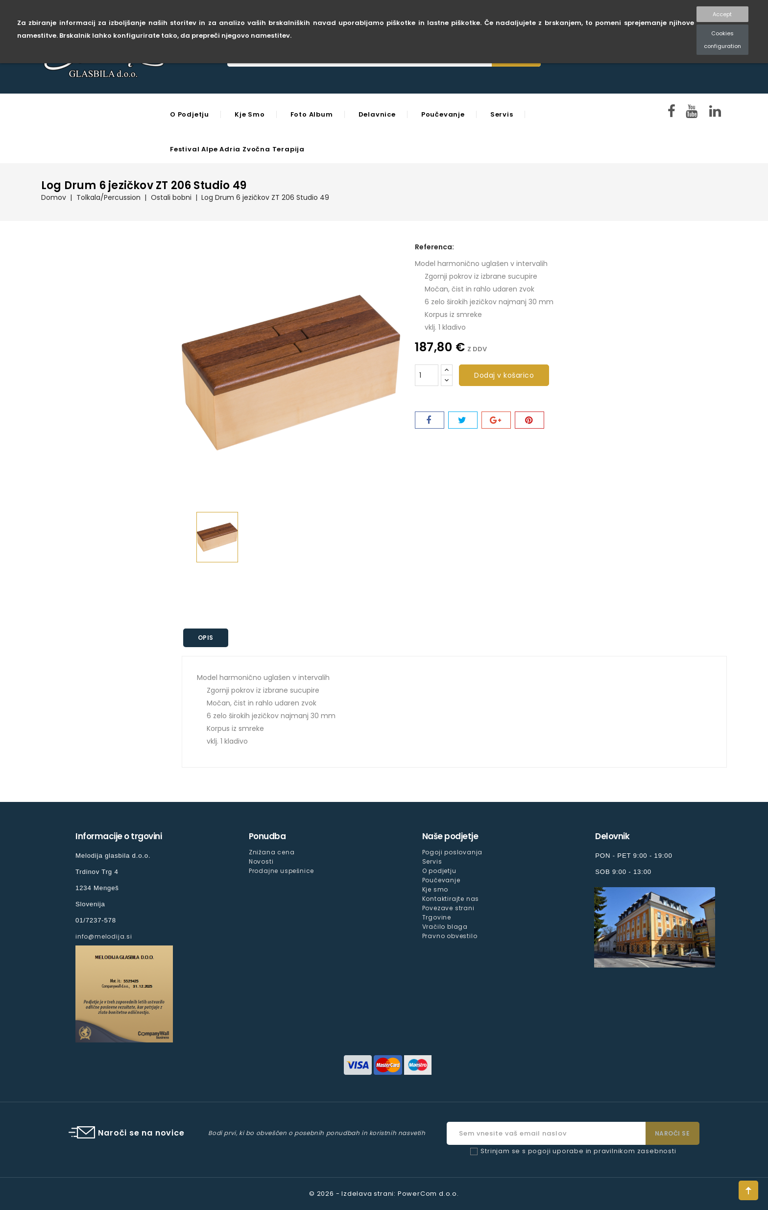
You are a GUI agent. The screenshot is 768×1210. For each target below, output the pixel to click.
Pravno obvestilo (450, 936)
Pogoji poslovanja (452, 852)
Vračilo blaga (445, 926)
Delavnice (377, 114)
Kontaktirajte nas (451, 899)
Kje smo (250, 114)
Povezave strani (448, 908)
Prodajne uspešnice (281, 871)
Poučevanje (443, 114)
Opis (206, 637)
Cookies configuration (722, 39)
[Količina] (426, 375)
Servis (501, 114)
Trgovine (436, 917)
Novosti (261, 861)
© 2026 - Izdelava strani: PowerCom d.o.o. (384, 1193)
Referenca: (434, 247)
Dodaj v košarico (504, 375)
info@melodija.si (103, 936)
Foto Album (311, 114)
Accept (722, 14)
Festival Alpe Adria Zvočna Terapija (237, 149)
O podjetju (189, 114)
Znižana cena (272, 852)
